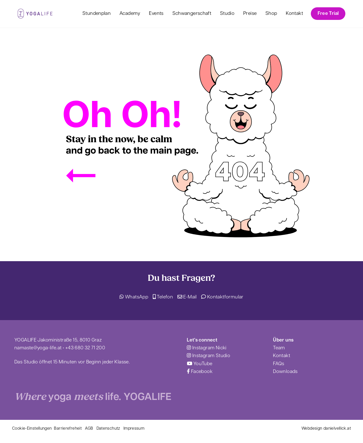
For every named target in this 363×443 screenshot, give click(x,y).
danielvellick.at (337, 429)
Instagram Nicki (206, 348)
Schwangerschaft (191, 13)
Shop (271, 13)
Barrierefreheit (68, 429)
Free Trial (328, 13)
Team (279, 348)
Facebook (200, 371)
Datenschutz (108, 429)
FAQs (278, 364)
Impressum (134, 429)
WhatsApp (133, 297)
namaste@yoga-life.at (38, 348)
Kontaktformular (222, 297)
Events (156, 13)
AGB (89, 429)
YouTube (199, 364)
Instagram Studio (208, 356)
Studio (227, 13)
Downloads (285, 371)
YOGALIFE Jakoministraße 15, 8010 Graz (58, 340)
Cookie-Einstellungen (32, 429)
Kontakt (294, 13)
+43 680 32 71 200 (85, 348)
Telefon (163, 297)
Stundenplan (96, 13)
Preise (250, 13)
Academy (129, 13)
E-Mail (187, 297)
